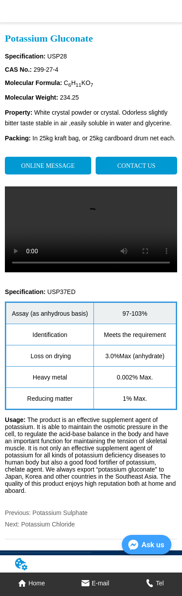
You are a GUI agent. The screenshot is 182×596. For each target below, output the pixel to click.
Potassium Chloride (48, 524)
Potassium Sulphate (60, 512)
